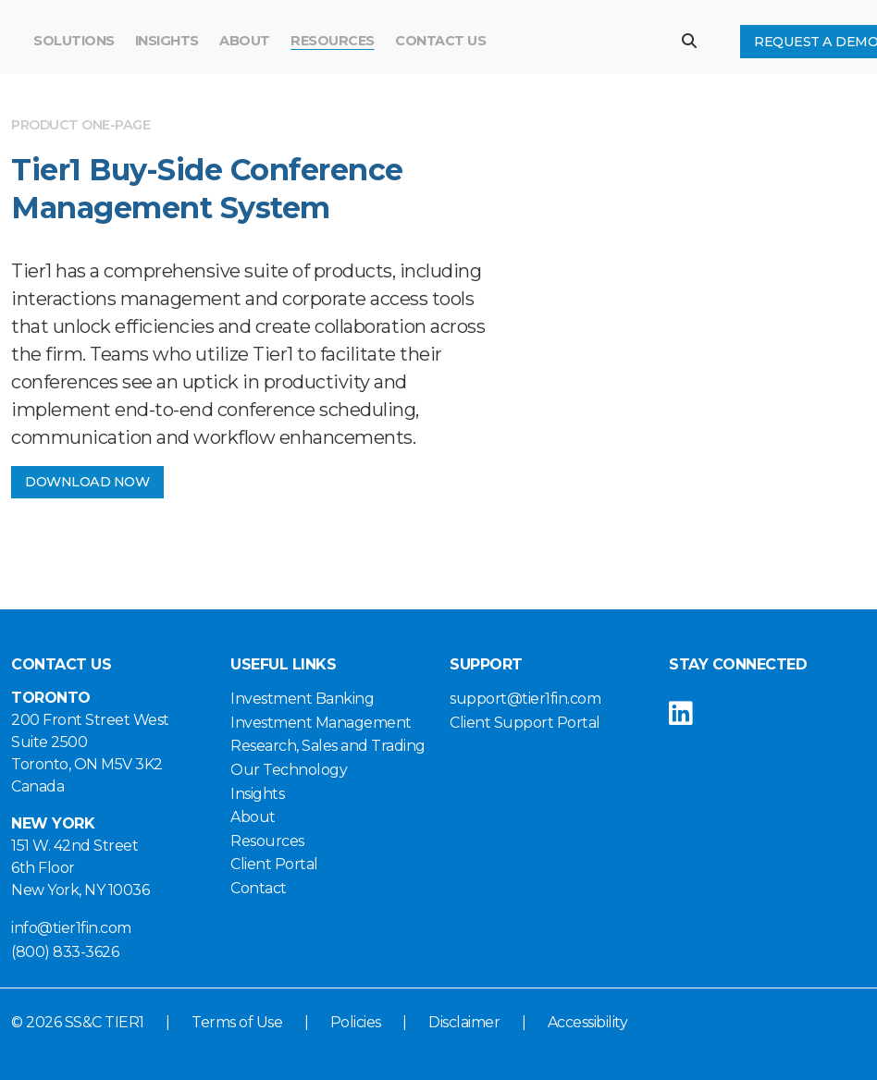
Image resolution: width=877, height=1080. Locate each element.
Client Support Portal (525, 722)
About (253, 817)
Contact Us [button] (440, 40)
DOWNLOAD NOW (87, 481)
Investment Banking (302, 698)
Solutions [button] (74, 40)
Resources (332, 40)
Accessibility (588, 1022)
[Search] (558, 41)
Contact (258, 888)
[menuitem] (332, 41)
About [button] (244, 40)
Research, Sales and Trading (328, 746)
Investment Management (321, 722)
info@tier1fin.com (71, 928)
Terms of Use (236, 1022)
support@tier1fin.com (525, 698)
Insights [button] (167, 40)
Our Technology (288, 770)
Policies (355, 1022)
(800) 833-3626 (64, 952)
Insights (257, 794)
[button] (696, 40)
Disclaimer (464, 1022)
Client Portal (274, 864)
